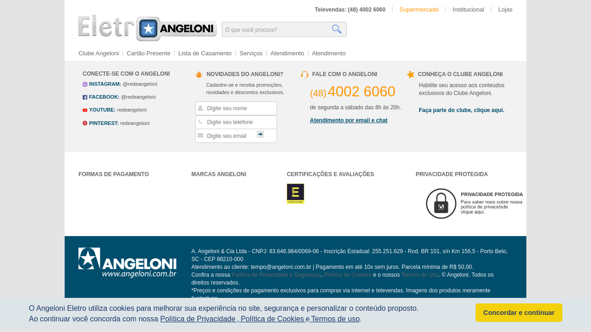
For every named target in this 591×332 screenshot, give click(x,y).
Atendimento (287, 53)
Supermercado (419, 9)
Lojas (505, 9)
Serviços (251, 53)
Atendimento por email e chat (348, 120)
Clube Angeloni (98, 53)
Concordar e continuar (519, 312)
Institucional (468, 9)
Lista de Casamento (205, 53)
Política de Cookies (348, 275)
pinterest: (104, 123)
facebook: (104, 97)
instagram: (105, 84)
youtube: (102, 110)
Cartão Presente (148, 53)
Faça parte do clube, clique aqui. (461, 110)
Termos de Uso (420, 275)
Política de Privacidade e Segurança (276, 275)
